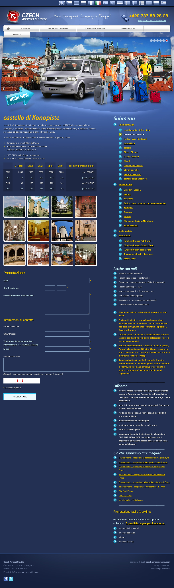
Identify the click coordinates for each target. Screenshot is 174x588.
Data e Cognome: (11, 326)
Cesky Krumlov (131, 157)
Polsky (156, 3)
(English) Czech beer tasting (137, 250)
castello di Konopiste (134, 134)
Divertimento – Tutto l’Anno (131, 500)
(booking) (145, 511)
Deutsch (76, 3)
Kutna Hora (129, 143)
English (62, 3)
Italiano (98, 3)
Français (91, 3)
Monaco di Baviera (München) (138, 221)
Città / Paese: (9, 334)
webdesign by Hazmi (160, 569)
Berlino (127, 216)
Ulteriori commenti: (11, 356)
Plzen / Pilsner (131, 152)
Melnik (127, 161)
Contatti (16, 35)
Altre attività (124, 235)
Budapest (128, 208)
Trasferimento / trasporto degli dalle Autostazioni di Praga (144, 482)
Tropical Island (131, 225)
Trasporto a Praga (58, 29)
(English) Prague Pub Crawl (137, 241)
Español (105, 3)
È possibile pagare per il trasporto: (145, 523)
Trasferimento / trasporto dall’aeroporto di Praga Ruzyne (144, 458)
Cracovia (128, 212)
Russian (84, 3)
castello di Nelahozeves (135, 179)
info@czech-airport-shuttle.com (152, 20)
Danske (149, 3)
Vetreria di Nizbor (132, 174)
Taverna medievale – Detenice (138, 254)
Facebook (5, 579)
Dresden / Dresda (132, 190)
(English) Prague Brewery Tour (138, 245)
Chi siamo (26, 29)
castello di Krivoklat (133, 165)
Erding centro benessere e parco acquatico (144, 203)
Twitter (11, 579)
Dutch (120, 3)
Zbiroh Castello (131, 170)
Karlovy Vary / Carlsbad (135, 139)
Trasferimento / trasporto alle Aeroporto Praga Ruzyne (143, 462)
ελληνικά (163, 3)
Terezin (127, 148)
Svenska (134, 3)
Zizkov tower (130, 259)
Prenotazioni (128, 29)
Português (113, 3)
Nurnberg (128, 199)
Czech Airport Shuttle (26, 16)
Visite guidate (125, 231)
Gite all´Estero (125, 184)
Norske (127, 3)
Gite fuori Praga (126, 125)
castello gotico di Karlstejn (137, 130)
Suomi (142, 3)
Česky (69, 3)
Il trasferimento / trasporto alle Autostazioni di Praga (142, 487)
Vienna (127, 194)
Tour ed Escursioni (95, 29)
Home (8, 29)
